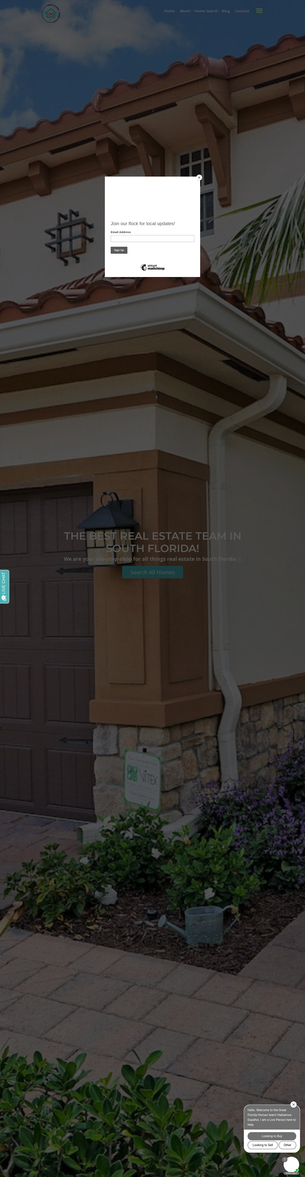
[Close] (199, 177)
